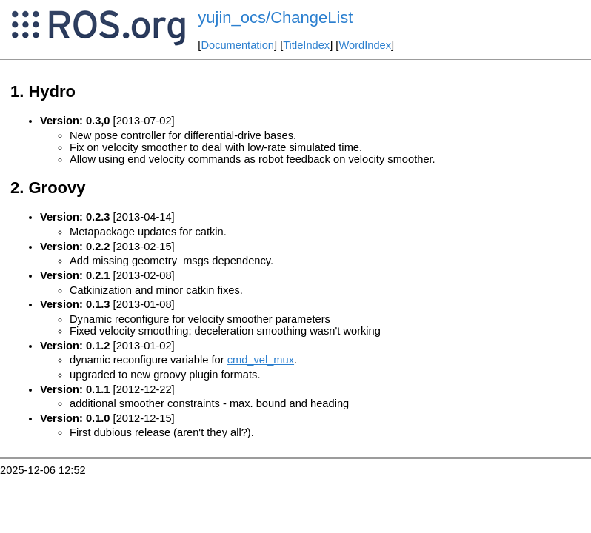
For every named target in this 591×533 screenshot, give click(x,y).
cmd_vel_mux (260, 360)
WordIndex (364, 45)
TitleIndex (306, 45)
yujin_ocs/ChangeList (275, 17)
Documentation (237, 45)
